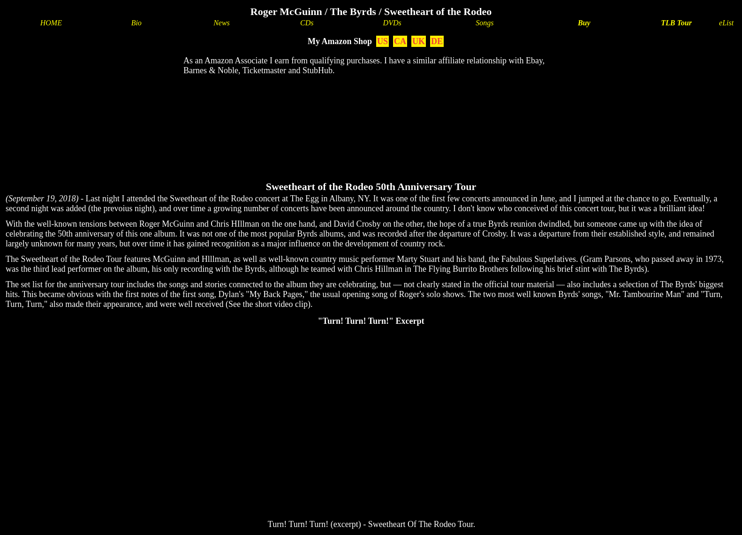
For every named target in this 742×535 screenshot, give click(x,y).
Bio (136, 23)
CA (400, 41)
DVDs (392, 23)
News (221, 23)
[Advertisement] (371, 113)
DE (437, 41)
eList (726, 23)
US (382, 41)
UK (418, 41)
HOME (51, 23)
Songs (484, 23)
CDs (306, 23)
